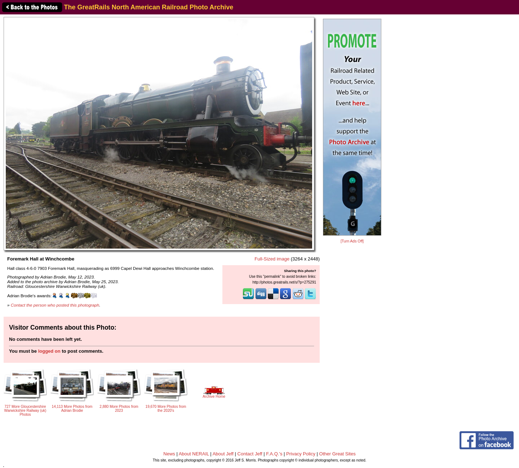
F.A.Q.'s (274, 453)
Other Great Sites (337, 453)
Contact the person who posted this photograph (55, 305)
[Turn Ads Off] (352, 241)
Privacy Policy (300, 453)
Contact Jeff (250, 453)
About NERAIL (194, 453)
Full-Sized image (271, 259)
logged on (49, 351)
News (169, 453)
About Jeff (223, 453)
